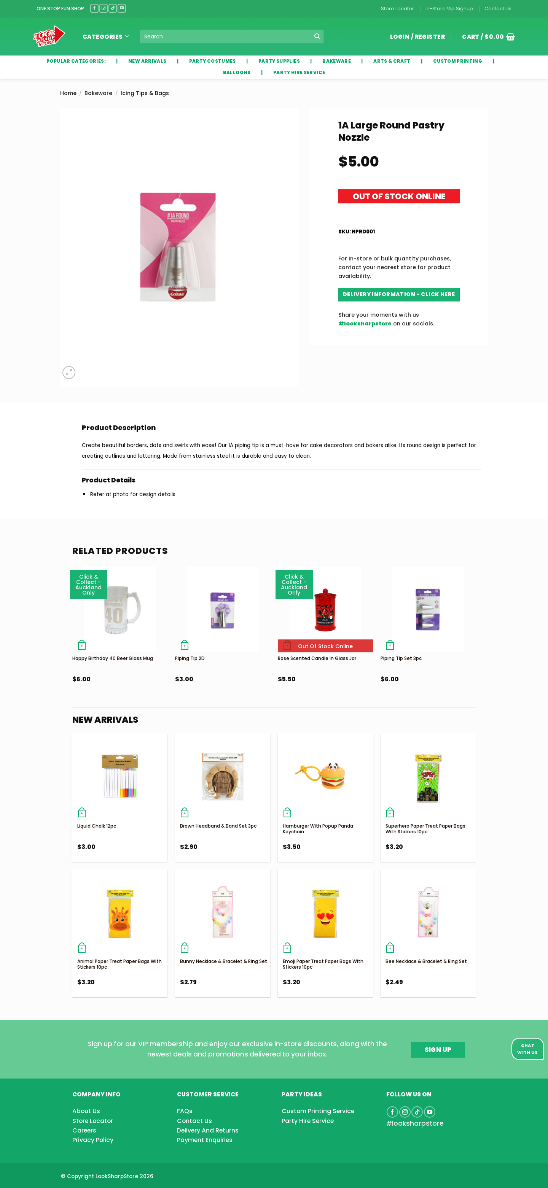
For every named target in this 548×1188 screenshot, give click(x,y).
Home (68, 93)
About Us (86, 1111)
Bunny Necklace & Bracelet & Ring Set (223, 961)
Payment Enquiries (205, 1140)
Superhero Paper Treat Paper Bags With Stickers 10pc (425, 829)
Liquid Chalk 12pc (96, 826)
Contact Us (497, 8)
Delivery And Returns (208, 1130)
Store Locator (397, 8)
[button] (485, 36)
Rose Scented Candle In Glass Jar (317, 658)
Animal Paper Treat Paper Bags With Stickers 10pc (119, 964)
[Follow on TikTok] (112, 8)
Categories (106, 37)
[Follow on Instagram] (103, 8)
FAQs (185, 1111)
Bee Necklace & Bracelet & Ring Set (426, 961)
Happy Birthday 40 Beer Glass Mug (112, 658)
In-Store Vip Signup (449, 8)
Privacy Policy (92, 1140)
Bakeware (98, 93)
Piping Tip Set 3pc (401, 658)
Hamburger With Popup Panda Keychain (318, 829)
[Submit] (317, 36)
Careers (84, 1130)
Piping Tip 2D (190, 658)
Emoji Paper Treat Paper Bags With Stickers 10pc (323, 964)
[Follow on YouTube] (122, 8)
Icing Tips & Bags (145, 93)
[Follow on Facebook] (94, 8)
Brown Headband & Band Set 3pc (218, 826)
